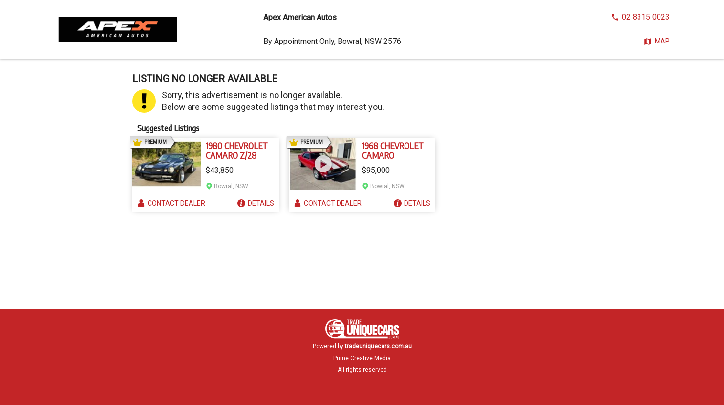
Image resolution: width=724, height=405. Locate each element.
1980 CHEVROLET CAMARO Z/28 (237, 150)
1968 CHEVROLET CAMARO (393, 150)
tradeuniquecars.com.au (378, 346)
